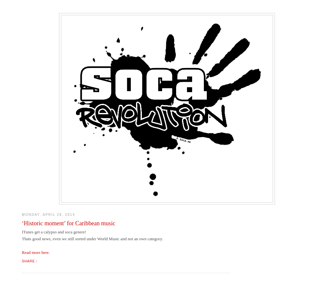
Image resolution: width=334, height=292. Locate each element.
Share (28, 261)
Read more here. (36, 252)
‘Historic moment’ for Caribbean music (68, 223)
